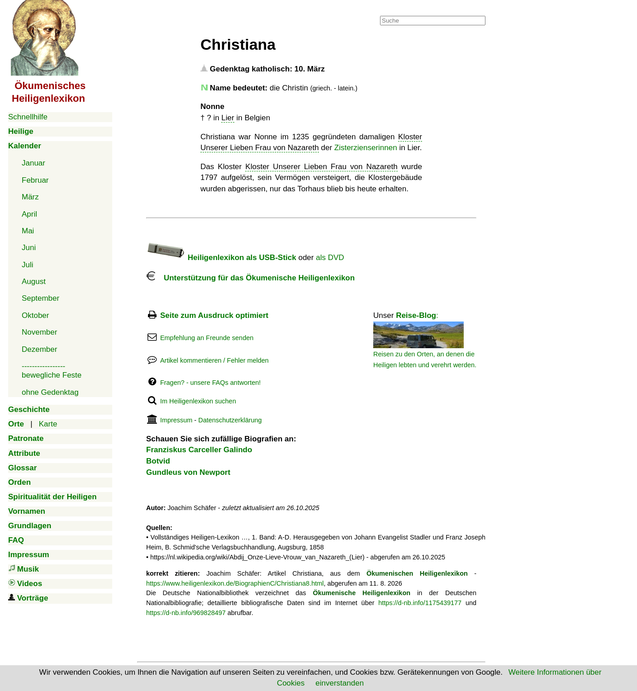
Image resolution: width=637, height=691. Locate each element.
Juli (27, 264)
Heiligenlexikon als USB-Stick (221, 257)
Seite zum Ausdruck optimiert (214, 315)
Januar (33, 163)
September (40, 298)
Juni (29, 247)
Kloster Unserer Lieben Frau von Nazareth (321, 166)
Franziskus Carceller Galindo (199, 449)
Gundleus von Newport (188, 472)
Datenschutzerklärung (229, 420)
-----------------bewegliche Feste (51, 370)
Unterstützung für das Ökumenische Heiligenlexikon (250, 278)
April (29, 214)
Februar (35, 180)
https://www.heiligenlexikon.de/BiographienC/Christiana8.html (234, 583)
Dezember (39, 349)
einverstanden (339, 683)
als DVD (330, 257)
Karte (48, 424)
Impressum (176, 420)
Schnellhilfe (28, 117)
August (34, 281)
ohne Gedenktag (50, 392)
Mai (28, 231)
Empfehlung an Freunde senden (206, 337)
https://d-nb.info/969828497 (186, 612)
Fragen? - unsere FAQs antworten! (210, 382)
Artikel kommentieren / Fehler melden (214, 360)
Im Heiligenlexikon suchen (198, 401)
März (30, 197)
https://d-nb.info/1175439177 (419, 602)
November (39, 332)
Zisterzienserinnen (365, 147)
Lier (227, 118)
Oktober (35, 315)
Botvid (158, 461)
